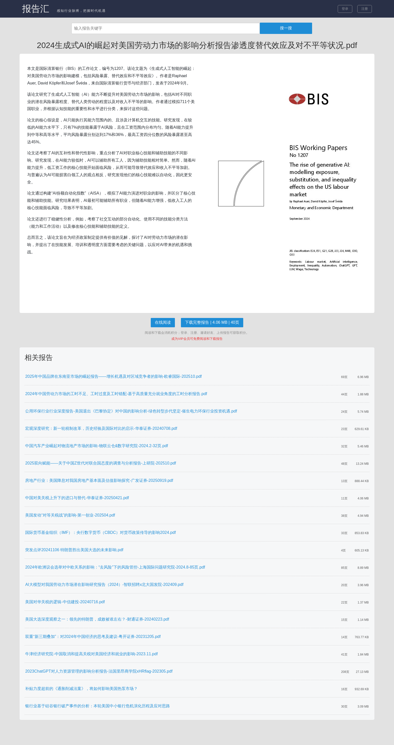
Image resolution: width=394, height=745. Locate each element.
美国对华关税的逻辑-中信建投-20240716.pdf (65, 602)
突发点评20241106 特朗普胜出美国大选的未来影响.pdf (74, 550)
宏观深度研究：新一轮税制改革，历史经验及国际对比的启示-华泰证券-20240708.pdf (101, 428)
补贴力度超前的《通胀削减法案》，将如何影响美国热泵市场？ (81, 688)
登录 (345, 9)
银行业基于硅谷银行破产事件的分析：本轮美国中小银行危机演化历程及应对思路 (97, 706)
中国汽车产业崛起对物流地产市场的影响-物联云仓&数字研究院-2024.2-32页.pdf (96, 446)
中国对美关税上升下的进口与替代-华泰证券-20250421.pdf (77, 498)
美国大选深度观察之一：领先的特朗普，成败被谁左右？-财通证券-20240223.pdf (97, 619)
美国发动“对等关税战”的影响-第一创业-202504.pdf (70, 515)
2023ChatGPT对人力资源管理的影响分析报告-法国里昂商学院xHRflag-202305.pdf (98, 671)
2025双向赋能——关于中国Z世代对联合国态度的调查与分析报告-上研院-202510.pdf (100, 463)
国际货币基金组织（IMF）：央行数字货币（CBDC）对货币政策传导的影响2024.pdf (100, 532)
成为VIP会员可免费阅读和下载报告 (196, 339)
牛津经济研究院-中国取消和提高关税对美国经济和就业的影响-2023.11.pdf (91, 654)
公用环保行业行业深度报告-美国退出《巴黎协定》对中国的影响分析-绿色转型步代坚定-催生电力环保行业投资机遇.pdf (131, 411)
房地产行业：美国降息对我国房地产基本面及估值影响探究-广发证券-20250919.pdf (99, 480)
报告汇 (35, 9)
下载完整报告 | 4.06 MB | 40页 (212, 322)
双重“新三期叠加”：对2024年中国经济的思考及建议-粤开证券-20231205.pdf (93, 636)
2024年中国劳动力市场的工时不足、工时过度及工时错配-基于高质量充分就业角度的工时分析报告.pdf (116, 394)
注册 (364, 9)
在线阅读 (163, 322)
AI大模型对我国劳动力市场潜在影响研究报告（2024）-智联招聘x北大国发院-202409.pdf (104, 584)
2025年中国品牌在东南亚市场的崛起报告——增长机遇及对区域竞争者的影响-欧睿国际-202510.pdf (113, 376)
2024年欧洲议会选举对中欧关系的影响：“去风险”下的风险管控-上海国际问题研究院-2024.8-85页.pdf (115, 567)
